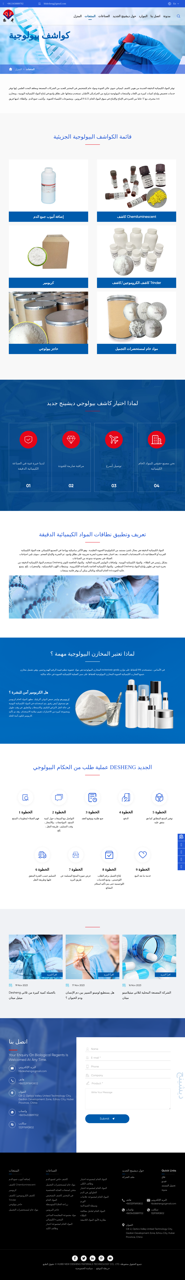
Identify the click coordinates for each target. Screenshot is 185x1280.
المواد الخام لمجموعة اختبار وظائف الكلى (93, 1181)
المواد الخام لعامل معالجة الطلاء (92, 1213)
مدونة (166, 16)
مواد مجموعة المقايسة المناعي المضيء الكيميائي (61, 1217)
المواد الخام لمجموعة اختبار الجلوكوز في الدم (93, 1190)
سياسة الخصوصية (84, 1268)
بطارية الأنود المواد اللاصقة (93, 1219)
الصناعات (104, 16)
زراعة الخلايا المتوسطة (57, 1204)
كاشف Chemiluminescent (22, 1184)
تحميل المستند (168, 1185)
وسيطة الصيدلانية (88, 1205)
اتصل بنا (155, 16)
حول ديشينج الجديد (124, 16)
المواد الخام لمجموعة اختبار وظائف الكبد (59, 1226)
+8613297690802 (134, 1203)
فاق (163, 1177)
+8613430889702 (15, 3)
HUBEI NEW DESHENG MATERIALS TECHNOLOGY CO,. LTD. (88, 1264)
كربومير (65, 699)
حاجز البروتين (52, 1209)
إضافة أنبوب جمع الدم (19, 1179)
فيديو (164, 1181)
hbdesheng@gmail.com (55, 3)
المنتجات (90, 16)
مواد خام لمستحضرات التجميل (23, 1209)
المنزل (77, 16)
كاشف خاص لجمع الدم (57, 1179)
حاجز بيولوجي (15, 1204)
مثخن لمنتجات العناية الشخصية (61, 1190)
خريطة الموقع (103, 1268)
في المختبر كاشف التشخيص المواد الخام (59, 1197)
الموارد (143, 16)
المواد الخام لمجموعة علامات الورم (94, 1199)
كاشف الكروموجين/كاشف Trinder (22, 1197)
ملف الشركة (128, 1177)
